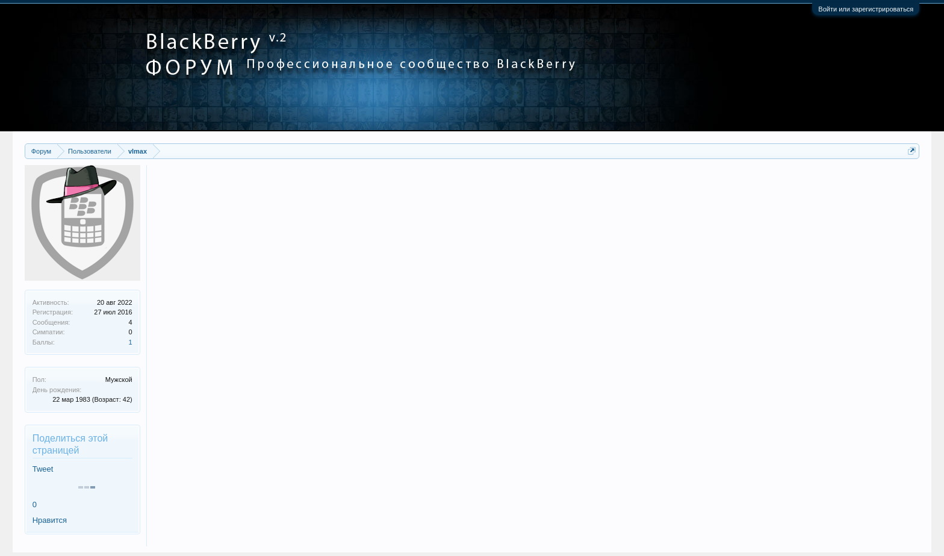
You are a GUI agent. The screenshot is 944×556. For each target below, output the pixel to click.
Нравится (50, 520)
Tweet (43, 468)
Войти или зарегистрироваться (865, 9)
